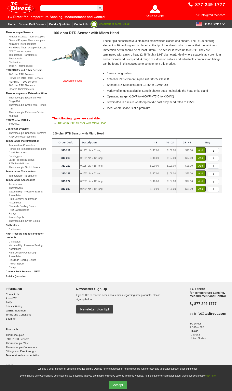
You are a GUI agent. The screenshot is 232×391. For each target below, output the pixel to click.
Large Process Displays (22, 159)
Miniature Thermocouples (22, 44)
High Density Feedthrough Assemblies (23, 201)
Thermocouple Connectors (21, 347)
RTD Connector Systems (22, 136)
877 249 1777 (205, 304)
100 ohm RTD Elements (22, 85)
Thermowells (16, 58)
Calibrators (12, 225)
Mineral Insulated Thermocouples (27, 36)
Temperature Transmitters (23, 55)
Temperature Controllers (22, 145)
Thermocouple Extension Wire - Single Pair (26, 99)
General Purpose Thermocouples (27, 40)
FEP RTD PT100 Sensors (23, 81)
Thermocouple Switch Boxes (24, 167)
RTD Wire (14, 124)
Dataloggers (15, 156)
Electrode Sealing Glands (22, 206)
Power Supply (16, 217)
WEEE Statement (16, 310)
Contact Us (81, 24)
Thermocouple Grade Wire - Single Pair (27, 107)
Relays (12, 213)
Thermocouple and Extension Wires (26, 93)
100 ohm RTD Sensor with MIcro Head (82, 123)
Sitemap (11, 318)
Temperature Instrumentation (23, 141)
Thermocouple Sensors (19, 32)
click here (210, 375)
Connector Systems (17, 128)
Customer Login (155, 15)
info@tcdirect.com (213, 15)
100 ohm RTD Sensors (21, 74)
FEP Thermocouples (20, 51)
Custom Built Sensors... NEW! (23, 271)
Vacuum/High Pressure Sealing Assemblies (26, 193)
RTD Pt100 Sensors (17, 339)
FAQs (9, 302)
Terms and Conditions (18, 314)
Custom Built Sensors (32, 24)
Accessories (15, 184)
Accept (118, 385)
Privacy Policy (14, 306)
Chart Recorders (18, 152)
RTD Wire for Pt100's (18, 120)
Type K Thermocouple (21, 65)
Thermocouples (15, 334)
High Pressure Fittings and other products (25, 235)
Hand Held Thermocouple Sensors (27, 47)
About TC (11, 298)
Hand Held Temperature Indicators (27, 148)
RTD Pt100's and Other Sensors (24, 70)
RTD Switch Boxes (19, 163)
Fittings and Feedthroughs (21, 351)
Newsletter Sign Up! (94, 309)
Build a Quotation (60, 24)
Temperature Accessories (20, 180)
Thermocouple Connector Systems (27, 133)
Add (200, 150)
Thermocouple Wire (17, 343)
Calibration (15, 62)
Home (12, 24)
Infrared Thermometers (21, 89)
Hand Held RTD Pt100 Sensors (26, 78)
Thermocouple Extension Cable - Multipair (26, 114)
